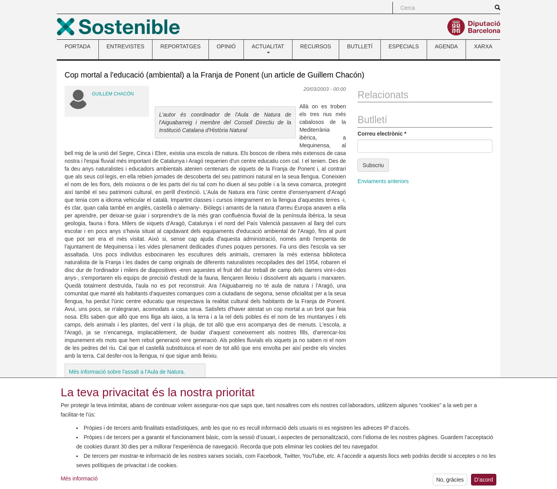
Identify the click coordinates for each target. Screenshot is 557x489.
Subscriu (373, 165)
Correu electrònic (381, 134)
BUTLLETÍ (359, 46)
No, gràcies (450, 481)
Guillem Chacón (113, 94)
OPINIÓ (226, 46)
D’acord (483, 481)
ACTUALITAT (268, 48)
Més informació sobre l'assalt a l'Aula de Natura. (127, 372)
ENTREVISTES (125, 46)
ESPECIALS (404, 46)
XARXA (483, 46)
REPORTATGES (180, 46)
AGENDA (446, 46)
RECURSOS (315, 46)
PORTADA (77, 46)
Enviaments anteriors (383, 181)
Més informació (79, 480)
